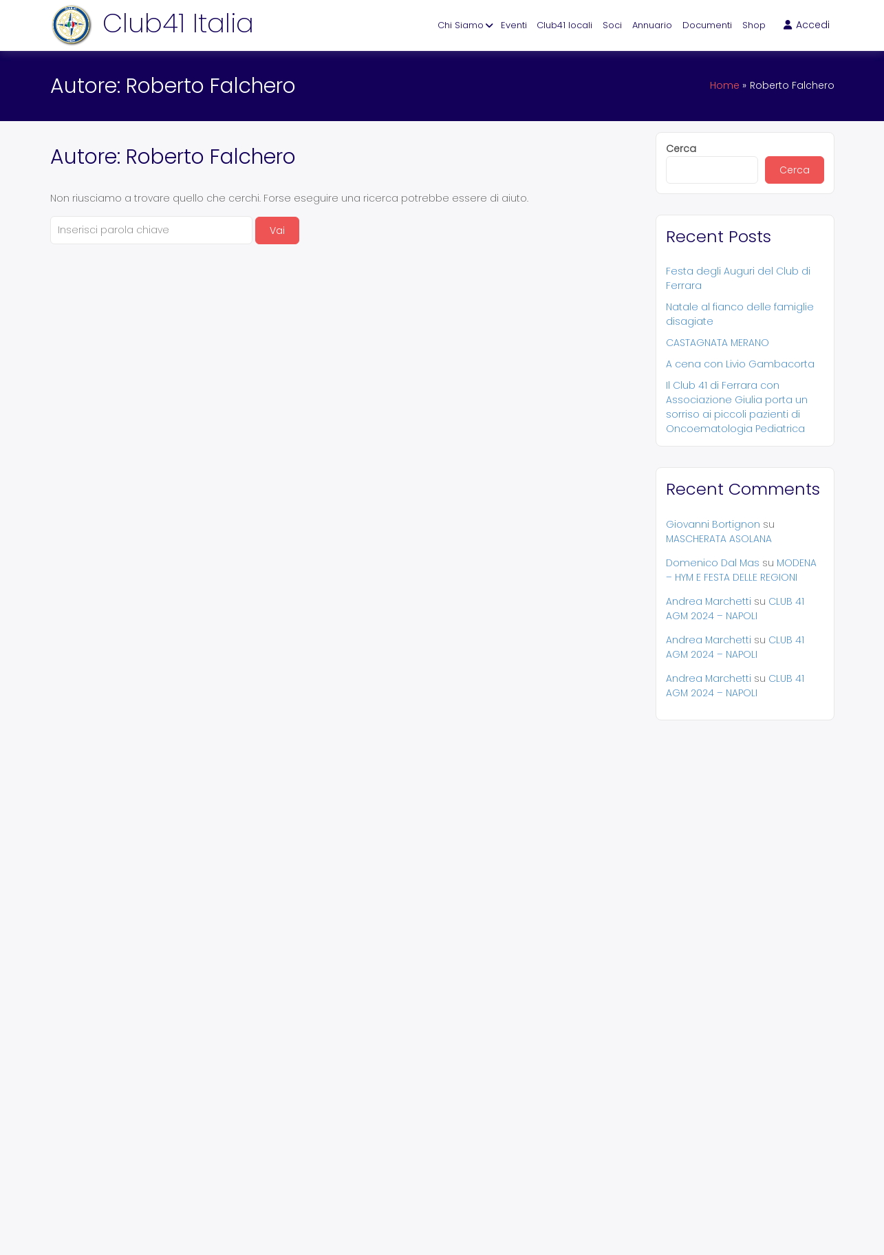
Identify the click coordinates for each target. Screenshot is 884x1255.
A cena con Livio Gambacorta (740, 364)
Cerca (681, 148)
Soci (612, 25)
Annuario (652, 25)
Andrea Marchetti (708, 601)
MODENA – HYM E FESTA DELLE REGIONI (741, 570)
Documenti (707, 25)
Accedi (807, 25)
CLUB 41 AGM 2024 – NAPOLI (735, 608)
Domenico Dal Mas (712, 563)
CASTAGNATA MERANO (717, 343)
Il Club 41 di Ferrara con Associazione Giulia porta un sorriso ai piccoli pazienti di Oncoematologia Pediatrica (737, 407)
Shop (754, 25)
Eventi (514, 25)
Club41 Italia (178, 23)
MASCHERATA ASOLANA (719, 539)
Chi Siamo (461, 25)
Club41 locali (564, 25)
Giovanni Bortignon (713, 524)
